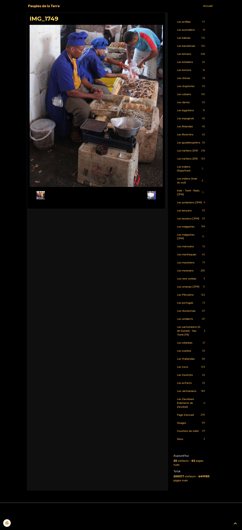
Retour (96, 195)
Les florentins (191, 137)
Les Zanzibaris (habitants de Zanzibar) (191, 419)
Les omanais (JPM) (191, 301)
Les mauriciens (191, 276)
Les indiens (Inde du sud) (191, 188)
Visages (191, 440)
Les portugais (191, 317)
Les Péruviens (191, 309)
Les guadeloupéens (191, 147)
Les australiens (191, 30)
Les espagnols (191, 121)
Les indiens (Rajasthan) (191, 176)
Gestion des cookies (121, 525)
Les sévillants (191, 334)
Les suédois (191, 367)
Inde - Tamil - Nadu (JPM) (191, 200)
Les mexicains (191, 285)
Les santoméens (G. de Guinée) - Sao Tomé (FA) (192, 346)
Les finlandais (191, 129)
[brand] (44, 6)
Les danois (191, 104)
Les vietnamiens (191, 408)
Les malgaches (191, 239)
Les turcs (191, 383)
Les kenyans (191, 223)
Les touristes (191, 391)
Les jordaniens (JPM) (191, 212)
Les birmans (191, 55)
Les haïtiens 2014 (191, 158)
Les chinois (191, 80)
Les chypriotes (191, 88)
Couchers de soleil (191, 449)
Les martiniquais (191, 268)
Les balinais (191, 38)
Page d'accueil (191, 432)
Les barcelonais (191, 47)
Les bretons (191, 71)
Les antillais (191, 22)
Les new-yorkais (191, 293)
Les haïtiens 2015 (191, 166)
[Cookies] (7, 523)
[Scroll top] (235, 523)
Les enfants (191, 399)
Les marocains (191, 260)
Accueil (208, 6)
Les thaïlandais (191, 375)
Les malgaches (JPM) (191, 249)
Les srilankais (191, 358)
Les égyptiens (191, 112)
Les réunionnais (191, 326)
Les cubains (191, 96)
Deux (191, 457)
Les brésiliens (191, 63)
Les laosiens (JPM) (191, 231)
